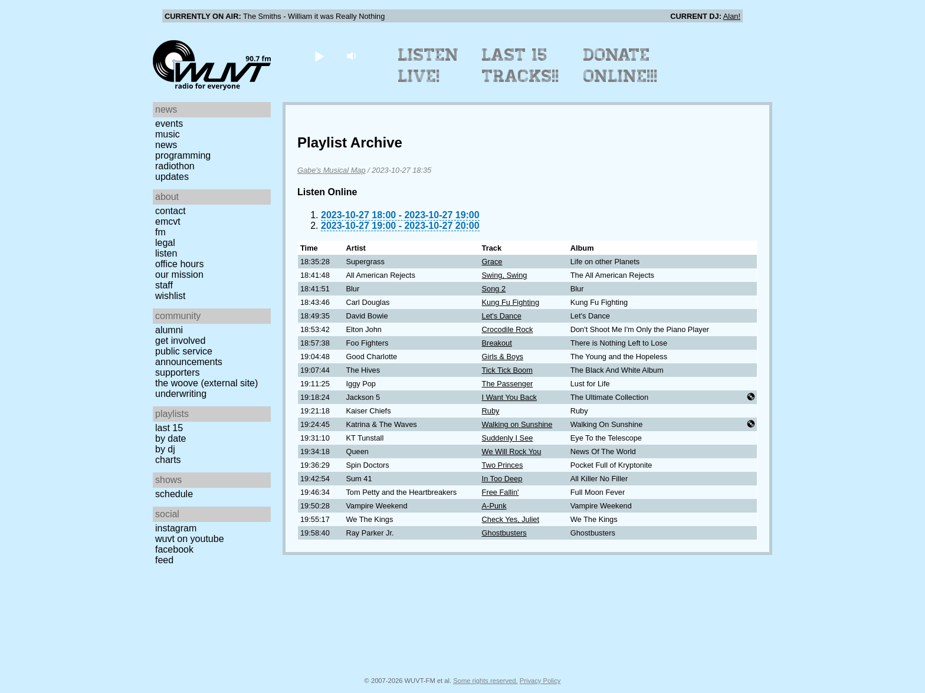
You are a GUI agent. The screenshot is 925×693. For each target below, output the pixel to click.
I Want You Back (509, 397)
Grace (492, 261)
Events (169, 124)
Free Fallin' (500, 492)
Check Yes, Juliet (510, 519)
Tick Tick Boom (507, 370)
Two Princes (502, 465)
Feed (164, 560)
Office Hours (179, 264)
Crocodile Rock (507, 329)
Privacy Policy (540, 680)
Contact (170, 211)
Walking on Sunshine (517, 424)
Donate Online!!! (620, 65)
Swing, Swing (504, 275)
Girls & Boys (502, 356)
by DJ (165, 449)
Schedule (174, 494)
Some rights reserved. (485, 680)
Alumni (169, 330)
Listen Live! (428, 65)
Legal (165, 243)
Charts (168, 460)
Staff (164, 285)
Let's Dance (501, 315)
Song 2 (494, 288)
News (166, 145)
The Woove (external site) (206, 383)
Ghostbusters (504, 532)
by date (170, 438)
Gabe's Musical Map (331, 170)
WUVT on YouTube (189, 539)
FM (160, 232)
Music (167, 134)
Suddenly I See (507, 437)
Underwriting (180, 394)
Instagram (175, 528)
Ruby (491, 410)
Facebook (174, 549)
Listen (166, 253)
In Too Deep (502, 478)
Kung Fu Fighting (510, 302)
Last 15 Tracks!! (520, 65)
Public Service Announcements (188, 356)
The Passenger (507, 383)
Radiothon (175, 166)
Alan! (731, 16)
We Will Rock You (512, 451)
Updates (172, 177)
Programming (183, 155)
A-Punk (494, 505)
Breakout (497, 343)
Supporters (177, 372)
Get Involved (180, 341)
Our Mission (179, 275)
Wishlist (170, 296)
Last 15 (169, 428)
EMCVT (168, 221)
